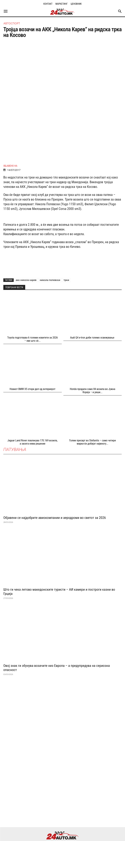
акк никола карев (26, 251)
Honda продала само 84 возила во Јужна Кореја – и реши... (92, 362)
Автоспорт (12, 23)
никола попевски (50, 251)
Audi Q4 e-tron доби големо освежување (92, 309)
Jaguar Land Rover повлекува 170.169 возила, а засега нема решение (33, 413)
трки (66, 251)
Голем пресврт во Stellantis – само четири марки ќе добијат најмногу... (92, 413)
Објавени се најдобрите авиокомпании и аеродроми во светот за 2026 (54, 489)
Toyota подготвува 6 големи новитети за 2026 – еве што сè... (32, 311)
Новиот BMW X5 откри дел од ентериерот (32, 360)
